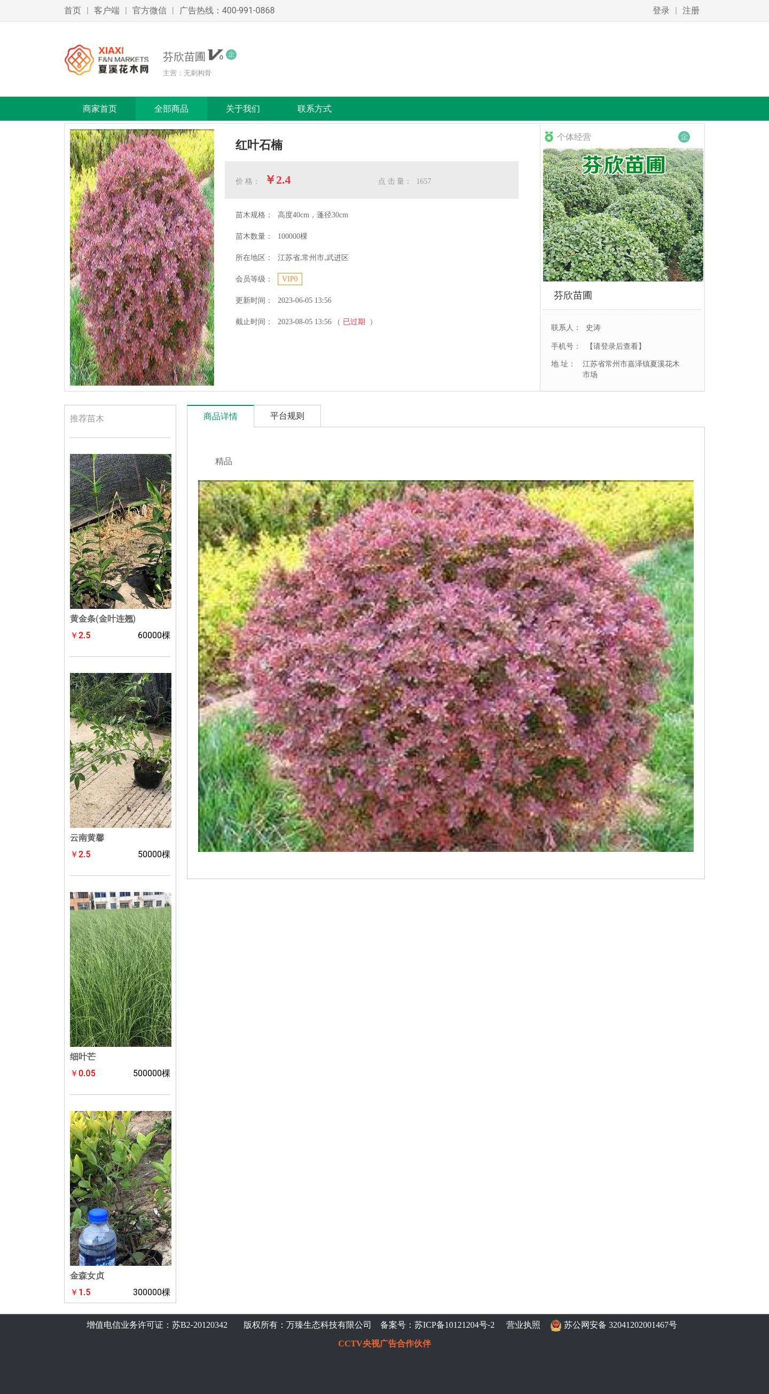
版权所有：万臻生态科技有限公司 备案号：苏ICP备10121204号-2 (367, 1324)
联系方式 (314, 108)
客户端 (107, 10)
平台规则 (287, 416)
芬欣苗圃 (573, 295)
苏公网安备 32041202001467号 (620, 1324)
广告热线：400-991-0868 (227, 10)
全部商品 (171, 108)
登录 (661, 10)
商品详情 (220, 416)
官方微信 (149, 10)
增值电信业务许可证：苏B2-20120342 (158, 1324)
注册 (691, 10)
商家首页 (100, 108)
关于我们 (243, 108)
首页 (72, 10)
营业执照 (523, 1324)
